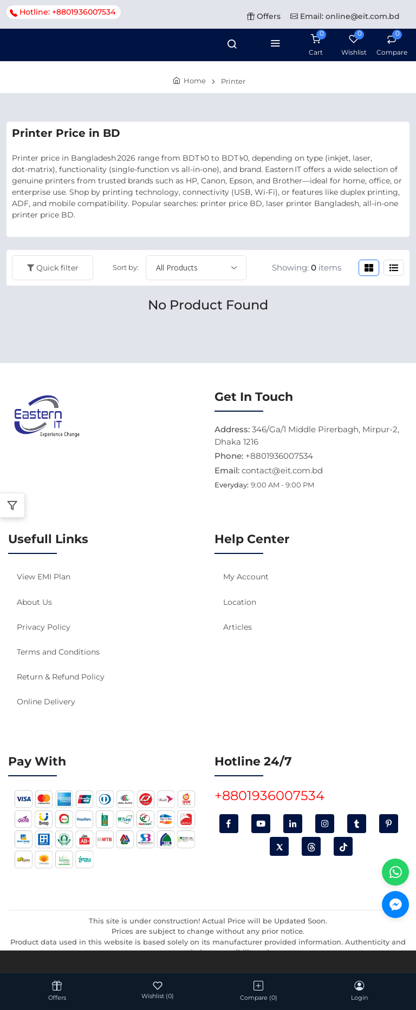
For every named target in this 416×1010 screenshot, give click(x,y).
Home (195, 80)
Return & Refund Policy (61, 677)
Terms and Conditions (58, 652)
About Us (34, 602)
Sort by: (126, 267)
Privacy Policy (43, 627)
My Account (246, 577)
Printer (233, 81)
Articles (237, 627)
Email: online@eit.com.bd (345, 16)
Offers (264, 16)
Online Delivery (46, 702)
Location (239, 602)
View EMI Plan (43, 577)
